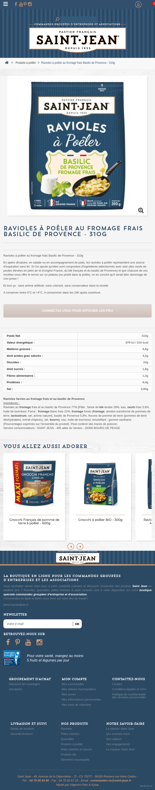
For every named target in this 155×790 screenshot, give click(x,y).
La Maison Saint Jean (120, 728)
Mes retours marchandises (79, 689)
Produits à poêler (72, 744)
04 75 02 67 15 (68, 780)
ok (77, 624)
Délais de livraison (22, 728)
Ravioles (66, 728)
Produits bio (68, 754)
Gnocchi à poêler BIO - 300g (100, 520)
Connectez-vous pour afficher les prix (77, 310)
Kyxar (95, 784)
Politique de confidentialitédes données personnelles (129, 696)
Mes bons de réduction (76, 704)
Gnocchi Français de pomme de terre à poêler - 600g (34, 521)
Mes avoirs (69, 694)
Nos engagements (118, 744)
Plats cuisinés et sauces (76, 749)
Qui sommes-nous (118, 734)
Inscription (15, 689)
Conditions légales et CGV (129, 689)
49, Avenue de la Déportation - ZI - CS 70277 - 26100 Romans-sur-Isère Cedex (85, 776)
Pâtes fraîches (70, 734)
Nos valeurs (114, 739)
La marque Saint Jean (120, 749)
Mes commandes (73, 684)
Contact (117, 684)
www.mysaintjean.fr (15, 604)
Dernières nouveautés (75, 759)
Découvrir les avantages (24, 684)
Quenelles (67, 739)
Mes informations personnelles (81, 699)
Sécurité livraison (22, 734)
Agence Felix (79, 784)
